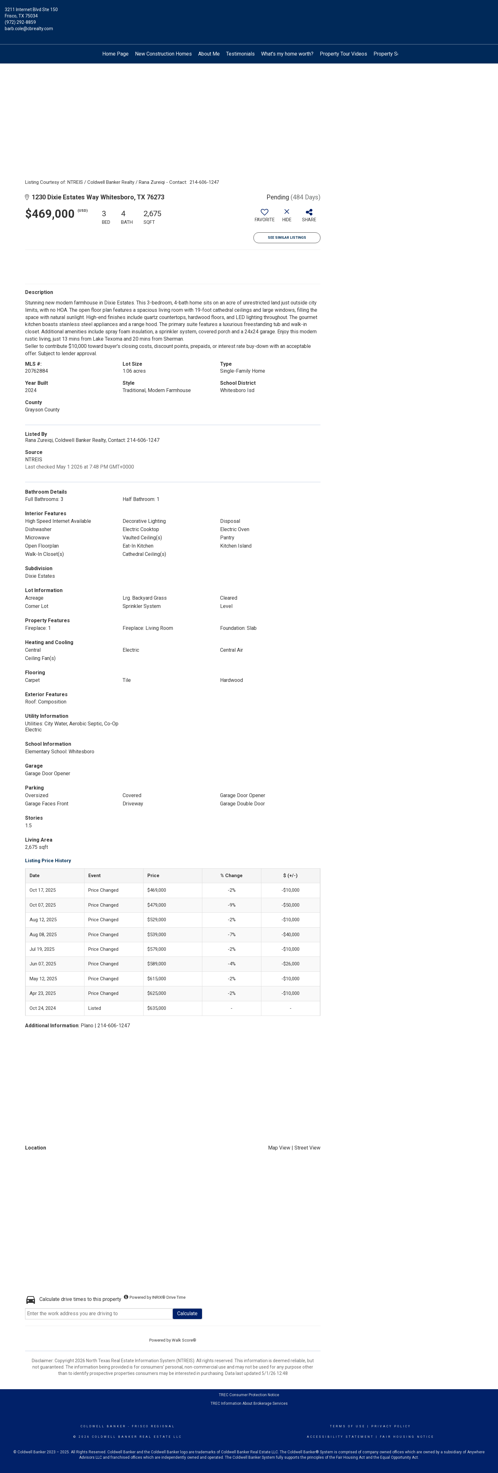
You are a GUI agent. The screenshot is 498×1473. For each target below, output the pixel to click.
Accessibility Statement (340, 1436)
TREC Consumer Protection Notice (249, 1395)
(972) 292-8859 (20, 22)
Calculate (187, 1313)
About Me (209, 54)
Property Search (391, 54)
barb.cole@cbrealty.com (29, 28)
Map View (279, 1148)
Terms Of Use (347, 1426)
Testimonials (240, 54)
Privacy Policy (391, 1426)
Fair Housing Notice (407, 1436)
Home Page (115, 54)
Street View (307, 1148)
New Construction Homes (163, 54)
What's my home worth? (287, 54)
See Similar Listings (287, 238)
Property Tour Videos (343, 54)
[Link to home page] (249, 14)
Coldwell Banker (103, 1426)
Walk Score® (184, 1340)
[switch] (264, 217)
